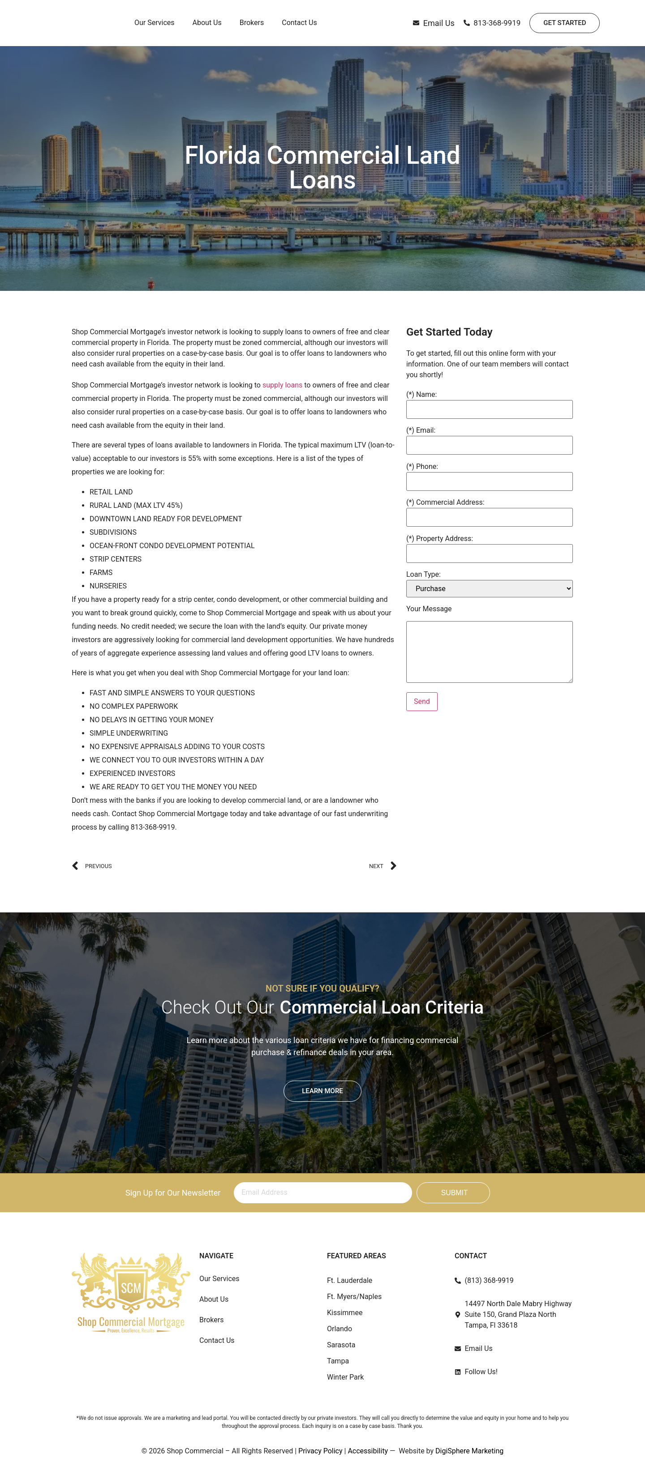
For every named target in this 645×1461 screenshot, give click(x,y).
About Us (207, 23)
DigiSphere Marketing (469, 1451)
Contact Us (299, 23)
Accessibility (368, 1451)
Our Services (154, 23)
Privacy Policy (320, 1451)
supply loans (282, 385)
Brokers (252, 23)
